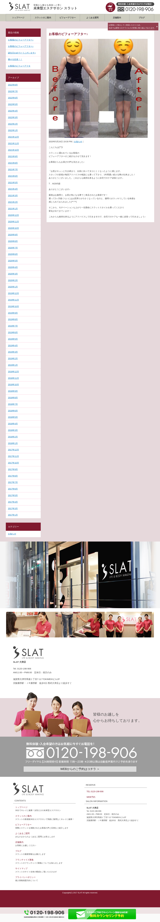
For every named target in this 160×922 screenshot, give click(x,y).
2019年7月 (13, 326)
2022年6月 (13, 98)
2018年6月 (13, 411)
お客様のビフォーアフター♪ (20, 40)
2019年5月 (13, 339)
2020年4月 (13, 267)
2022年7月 (13, 91)
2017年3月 (13, 508)
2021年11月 (13, 143)
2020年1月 (13, 287)
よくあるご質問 (22, 833)
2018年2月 (13, 437)
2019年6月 (13, 332)
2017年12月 (13, 450)
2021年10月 (13, 150)
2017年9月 (13, 469)
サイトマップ (21, 868)
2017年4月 (13, 502)
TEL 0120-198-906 (95, 791)
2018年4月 (13, 424)
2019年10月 (13, 306)
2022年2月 (13, 124)
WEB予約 (91, 797)
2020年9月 (13, 235)
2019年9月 (13, 313)
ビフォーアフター (67, 17)
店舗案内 (117, 17)
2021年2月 (13, 202)
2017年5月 (13, 495)
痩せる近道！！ (15, 59)
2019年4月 (13, 345)
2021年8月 (13, 163)
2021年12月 (13, 137)
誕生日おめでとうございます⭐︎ (22, 53)
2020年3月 (13, 274)
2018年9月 (13, 391)
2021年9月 (13, 156)
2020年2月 (13, 280)
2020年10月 (13, 228)
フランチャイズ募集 (24, 860)
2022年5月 (13, 104)
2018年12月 (13, 371)
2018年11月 (13, 378)
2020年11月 (13, 221)
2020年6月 (13, 254)
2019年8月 (13, 319)
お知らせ (78, 141)
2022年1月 (13, 130)
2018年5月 (13, 417)
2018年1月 (13, 443)
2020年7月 (13, 248)
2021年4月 (13, 189)
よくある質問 (92, 17)
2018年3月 (13, 430)
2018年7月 (13, 404)
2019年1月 (13, 365)
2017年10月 (13, 463)
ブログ (142, 17)
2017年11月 (13, 456)
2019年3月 (13, 352)
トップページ (18, 17)
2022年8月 (13, 85)
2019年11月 (13, 300)
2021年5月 (13, 182)
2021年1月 (13, 208)
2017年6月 (13, 489)
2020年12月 (13, 215)
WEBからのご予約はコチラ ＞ (80, 769)
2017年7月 (13, 482)
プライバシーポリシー (25, 877)
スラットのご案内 (43, 17)
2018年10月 (13, 384)
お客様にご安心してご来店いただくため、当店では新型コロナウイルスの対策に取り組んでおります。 (132, 26)
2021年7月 (13, 169)
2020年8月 (13, 241)
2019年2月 (13, 358)
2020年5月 (13, 261)
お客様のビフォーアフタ (19, 66)
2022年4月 (13, 111)
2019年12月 (13, 293)
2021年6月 (13, 176)
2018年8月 (13, 397)
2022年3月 (13, 117)
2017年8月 (13, 476)
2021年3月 (13, 195)
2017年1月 (13, 515)
